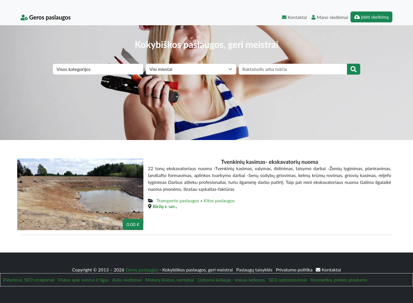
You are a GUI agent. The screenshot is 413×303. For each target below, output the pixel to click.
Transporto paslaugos (178, 200)
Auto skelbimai (127, 279)
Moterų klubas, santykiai (169, 279)
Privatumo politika (295, 269)
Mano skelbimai (329, 17)
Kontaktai (294, 17)
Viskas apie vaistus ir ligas (83, 279)
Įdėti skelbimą (371, 17)
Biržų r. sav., (165, 206)
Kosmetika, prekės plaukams (339, 279)
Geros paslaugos (46, 17)
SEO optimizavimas (288, 279)
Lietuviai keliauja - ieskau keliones (231, 279)
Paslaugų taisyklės (255, 269)
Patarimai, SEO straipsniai (28, 279)
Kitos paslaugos (219, 200)
